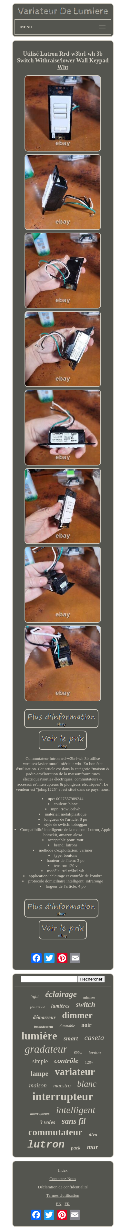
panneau (37, 1006)
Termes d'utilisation (62, 1195)
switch (85, 1005)
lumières (60, 1006)
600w (78, 1052)
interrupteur (62, 1096)
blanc (86, 1084)
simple (40, 1061)
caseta (94, 1037)
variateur (75, 1071)
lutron (46, 1145)
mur (92, 1146)
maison (38, 1085)
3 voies (47, 1122)
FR (67, 1203)
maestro (62, 1086)
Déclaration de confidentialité (62, 1187)
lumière (39, 1036)
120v (89, 1062)
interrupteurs (40, 1113)
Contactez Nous (62, 1178)
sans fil (74, 1121)
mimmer (89, 997)
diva (93, 1134)
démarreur (44, 1017)
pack (75, 1147)
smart (71, 1038)
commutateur (55, 1132)
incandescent (43, 1027)
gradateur (46, 1049)
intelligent (76, 1109)
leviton (94, 1052)
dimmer (77, 1015)
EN (58, 1203)
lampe (39, 1073)
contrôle (66, 1060)
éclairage (61, 994)
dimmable (67, 1026)
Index (63, 1170)
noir (86, 1025)
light (34, 996)
